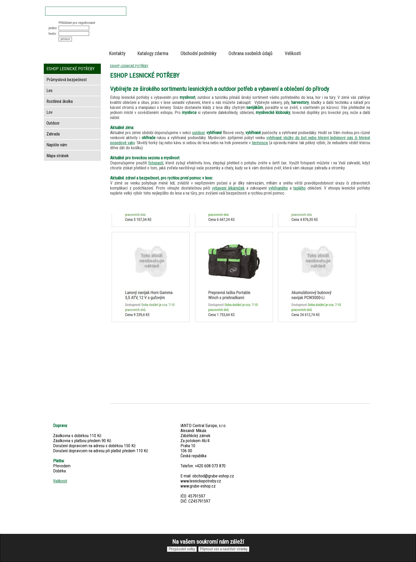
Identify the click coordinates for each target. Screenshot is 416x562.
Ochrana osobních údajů (250, 53)
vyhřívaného (278, 188)
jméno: (53, 28)
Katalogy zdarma (152, 53)
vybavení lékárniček (228, 188)
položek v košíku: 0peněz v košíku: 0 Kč (314, 30)
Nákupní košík (308, 25)
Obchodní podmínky (198, 53)
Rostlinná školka (59, 101)
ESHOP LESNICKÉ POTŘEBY (129, 66)
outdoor (198, 132)
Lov (49, 112)
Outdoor (53, 123)
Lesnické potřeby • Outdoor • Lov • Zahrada (209, 35)
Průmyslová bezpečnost (66, 79)
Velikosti (293, 53)
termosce (260, 142)
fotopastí (155, 162)
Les (49, 90)
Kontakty (117, 53)
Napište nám (56, 144)
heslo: (53, 34)
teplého (299, 188)
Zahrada (53, 134)
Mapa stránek (57, 155)
